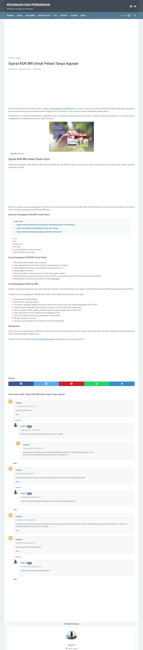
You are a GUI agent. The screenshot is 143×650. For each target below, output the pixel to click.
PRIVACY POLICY (46, 12)
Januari (110, 311)
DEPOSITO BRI (107, 385)
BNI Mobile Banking (117, 369)
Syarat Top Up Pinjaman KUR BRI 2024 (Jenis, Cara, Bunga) (37, 234)
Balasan (18, 434)
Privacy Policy (79, 642)
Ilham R (23, 440)
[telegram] (84, 397)
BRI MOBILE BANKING (110, 377)
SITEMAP (75, 12)
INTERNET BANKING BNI (111, 398)
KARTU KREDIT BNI (125, 410)
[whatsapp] (67, 397)
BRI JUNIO (119, 373)
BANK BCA (125, 352)
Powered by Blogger (75, 646)
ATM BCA (112, 344)
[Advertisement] (50, 35)
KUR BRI (119, 423)
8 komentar (37, 67)
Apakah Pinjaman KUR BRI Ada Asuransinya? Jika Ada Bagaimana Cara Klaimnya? (46, 231)
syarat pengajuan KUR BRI (59, 106)
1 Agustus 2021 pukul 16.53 (25, 420)
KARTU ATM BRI (107, 406)
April (108, 328)
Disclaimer (61, 642)
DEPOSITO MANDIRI (122, 385)
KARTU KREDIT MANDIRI (110, 418)
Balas (17, 428)
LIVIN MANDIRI (120, 427)
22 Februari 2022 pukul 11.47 (26, 559)
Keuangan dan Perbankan (30, 2)
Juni (108, 321)
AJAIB (104, 344)
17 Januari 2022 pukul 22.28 (26, 536)
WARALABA (106, 468)
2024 (107, 65)
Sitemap (89, 642)
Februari (110, 79)
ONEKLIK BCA (107, 431)
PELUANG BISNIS (121, 431)
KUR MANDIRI (107, 427)
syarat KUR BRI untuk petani (44, 353)
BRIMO (104, 381)
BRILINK (123, 377)
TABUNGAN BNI (122, 456)
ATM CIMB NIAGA (108, 348)
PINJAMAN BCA (120, 435)
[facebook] (130, 4)
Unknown (19, 417)
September (110, 69)
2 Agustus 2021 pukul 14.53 (32, 462)
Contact (69, 642)
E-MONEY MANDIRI (109, 389)
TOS (56, 12)
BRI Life (128, 373)
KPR (103, 423)
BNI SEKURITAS (107, 373)
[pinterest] (50, 397)
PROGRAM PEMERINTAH (111, 448)
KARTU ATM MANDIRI (123, 406)
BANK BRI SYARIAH (118, 356)
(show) (21, 157)
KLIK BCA (125, 418)
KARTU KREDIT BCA (109, 410)
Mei (108, 325)
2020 (106, 314)
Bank (84, 12)
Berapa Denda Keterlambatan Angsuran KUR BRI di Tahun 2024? (39, 238)
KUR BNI (111, 423)
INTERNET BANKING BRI (110, 402)
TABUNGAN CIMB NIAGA (111, 460)
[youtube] (133, 4)
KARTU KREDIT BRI (108, 414)
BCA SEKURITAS (107, 364)
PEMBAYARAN (107, 435)
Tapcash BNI (124, 464)
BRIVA (112, 381)
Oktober (109, 318)
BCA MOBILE (115, 360)
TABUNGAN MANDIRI (109, 464)
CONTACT (65, 12)
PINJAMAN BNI (107, 439)
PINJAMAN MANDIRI (109, 443)
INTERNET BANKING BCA (111, 393)
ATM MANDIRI (122, 348)
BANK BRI (105, 356)
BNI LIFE (105, 369)
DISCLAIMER (31, 12)
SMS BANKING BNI (119, 452)
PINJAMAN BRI (121, 439)
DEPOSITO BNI (122, 381)
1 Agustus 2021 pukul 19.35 (30, 444)
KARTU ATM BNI (127, 402)
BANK (117, 352)
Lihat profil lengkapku (117, 50)
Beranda (11, 12)
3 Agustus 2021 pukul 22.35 (30, 513)
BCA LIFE (105, 360)
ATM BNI (121, 344)
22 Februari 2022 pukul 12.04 (31, 583)
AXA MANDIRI (107, 352)
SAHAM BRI (106, 452)
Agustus (110, 72)
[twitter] (33, 397)
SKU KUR (55, 287)
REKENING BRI (127, 448)
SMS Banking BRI (108, 456)
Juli (108, 76)
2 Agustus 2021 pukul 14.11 (25, 490)
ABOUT (21, 12)
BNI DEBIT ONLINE (122, 364)
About (53, 642)
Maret (109, 332)
